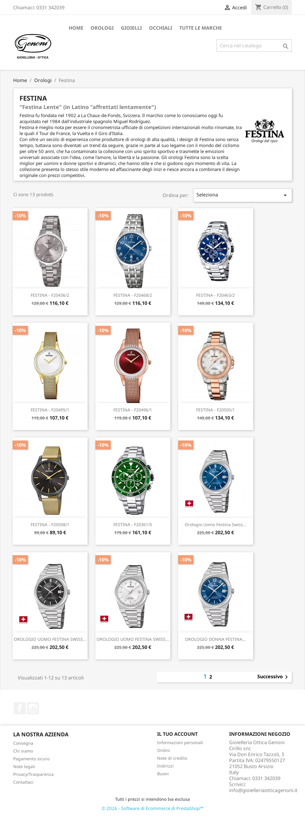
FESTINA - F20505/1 (215, 410)
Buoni (163, 773)
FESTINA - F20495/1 (50, 410)
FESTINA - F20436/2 (50, 295)
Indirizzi (165, 766)
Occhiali (160, 28)
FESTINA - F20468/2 (132, 295)
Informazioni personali (180, 742)
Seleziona (242, 195)
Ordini (163, 750)
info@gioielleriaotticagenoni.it (263, 790)
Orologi (102, 28)
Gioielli (131, 28)
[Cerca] (254, 45)
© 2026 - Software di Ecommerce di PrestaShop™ (152, 808)
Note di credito (172, 758)
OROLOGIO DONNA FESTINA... (215, 639)
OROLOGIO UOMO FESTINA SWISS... (50, 639)
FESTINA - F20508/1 (50, 524)
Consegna (23, 743)
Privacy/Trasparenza (33, 774)
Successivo (273, 677)
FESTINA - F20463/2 (215, 295)
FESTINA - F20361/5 (132, 524)
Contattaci (23, 782)
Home (76, 28)
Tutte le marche (200, 28)
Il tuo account (177, 734)
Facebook (20, 708)
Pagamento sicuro (31, 759)
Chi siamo (23, 751)
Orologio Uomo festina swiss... (216, 524)
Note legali (24, 766)
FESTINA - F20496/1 (132, 410)
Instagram (33, 708)
